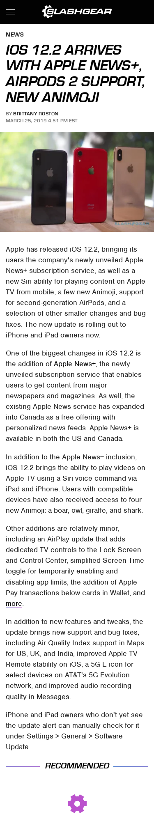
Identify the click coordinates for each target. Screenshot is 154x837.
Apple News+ (75, 363)
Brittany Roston (36, 114)
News (15, 35)
